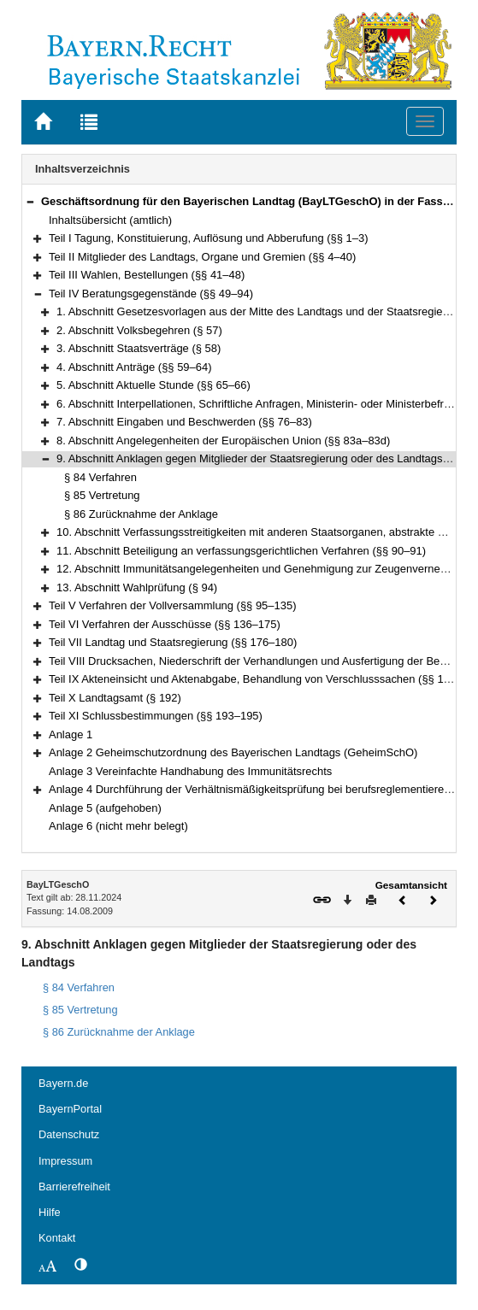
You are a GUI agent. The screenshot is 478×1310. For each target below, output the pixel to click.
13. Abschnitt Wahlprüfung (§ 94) (136, 587)
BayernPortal (70, 1108)
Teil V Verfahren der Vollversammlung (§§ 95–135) (172, 605)
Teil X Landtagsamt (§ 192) (115, 697)
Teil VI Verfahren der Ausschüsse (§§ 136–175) (164, 624)
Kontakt (56, 1237)
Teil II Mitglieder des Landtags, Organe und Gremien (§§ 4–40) (202, 256)
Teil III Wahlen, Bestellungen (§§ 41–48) (147, 274)
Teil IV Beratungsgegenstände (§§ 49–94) (151, 293)
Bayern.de (63, 1083)
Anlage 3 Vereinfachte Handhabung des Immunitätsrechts (190, 771)
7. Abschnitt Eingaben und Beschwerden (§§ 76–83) (184, 421)
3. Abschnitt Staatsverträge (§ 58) (138, 348)
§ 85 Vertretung (102, 495)
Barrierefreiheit (74, 1186)
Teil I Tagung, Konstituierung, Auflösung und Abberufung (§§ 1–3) (209, 238)
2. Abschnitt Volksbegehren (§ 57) (139, 330)
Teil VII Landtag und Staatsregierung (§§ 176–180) (173, 642)
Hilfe (49, 1212)
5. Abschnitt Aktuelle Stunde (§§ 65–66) (153, 385)
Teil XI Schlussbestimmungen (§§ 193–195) (156, 715)
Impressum (65, 1160)
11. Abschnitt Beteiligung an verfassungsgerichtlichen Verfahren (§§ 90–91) (241, 550)
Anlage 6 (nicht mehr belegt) (118, 825)
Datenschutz (68, 1134)
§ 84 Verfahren (100, 477)
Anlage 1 (70, 734)
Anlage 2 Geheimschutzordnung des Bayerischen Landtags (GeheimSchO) (233, 752)
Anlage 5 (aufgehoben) (105, 808)
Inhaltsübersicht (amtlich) (110, 220)
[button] (30, 201)
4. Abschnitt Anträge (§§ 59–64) (133, 367)
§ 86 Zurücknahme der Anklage (141, 514)
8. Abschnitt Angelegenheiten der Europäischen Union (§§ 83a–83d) (223, 440)
